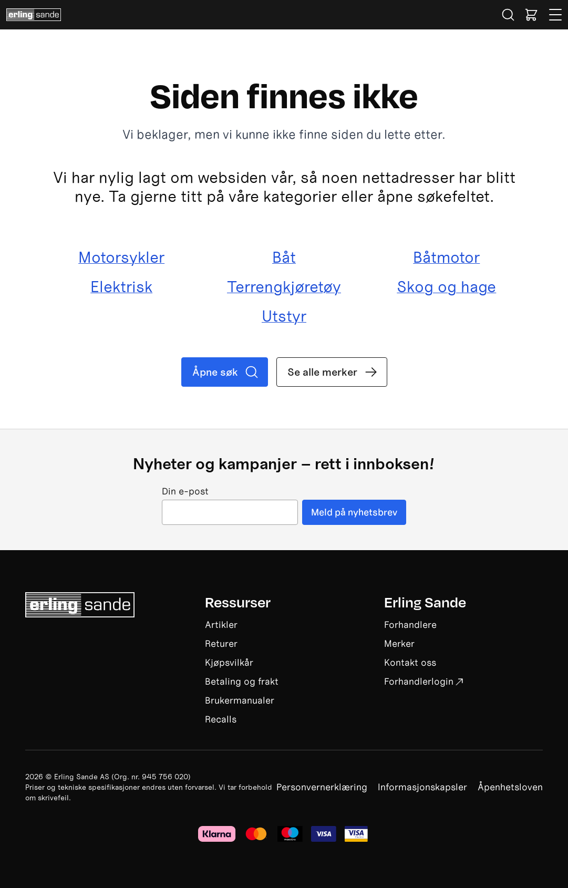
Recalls (220, 719)
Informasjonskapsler (422, 787)
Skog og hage (446, 286)
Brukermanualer (239, 700)
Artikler (221, 624)
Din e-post (185, 491)
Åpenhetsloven (510, 787)
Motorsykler (121, 257)
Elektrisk (121, 286)
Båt (284, 257)
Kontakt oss (410, 662)
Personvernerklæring (321, 787)
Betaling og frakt (241, 681)
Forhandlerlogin (423, 681)
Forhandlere (410, 624)
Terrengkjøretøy (284, 286)
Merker (399, 643)
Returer (221, 643)
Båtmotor (446, 257)
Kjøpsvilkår (229, 662)
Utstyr (284, 316)
